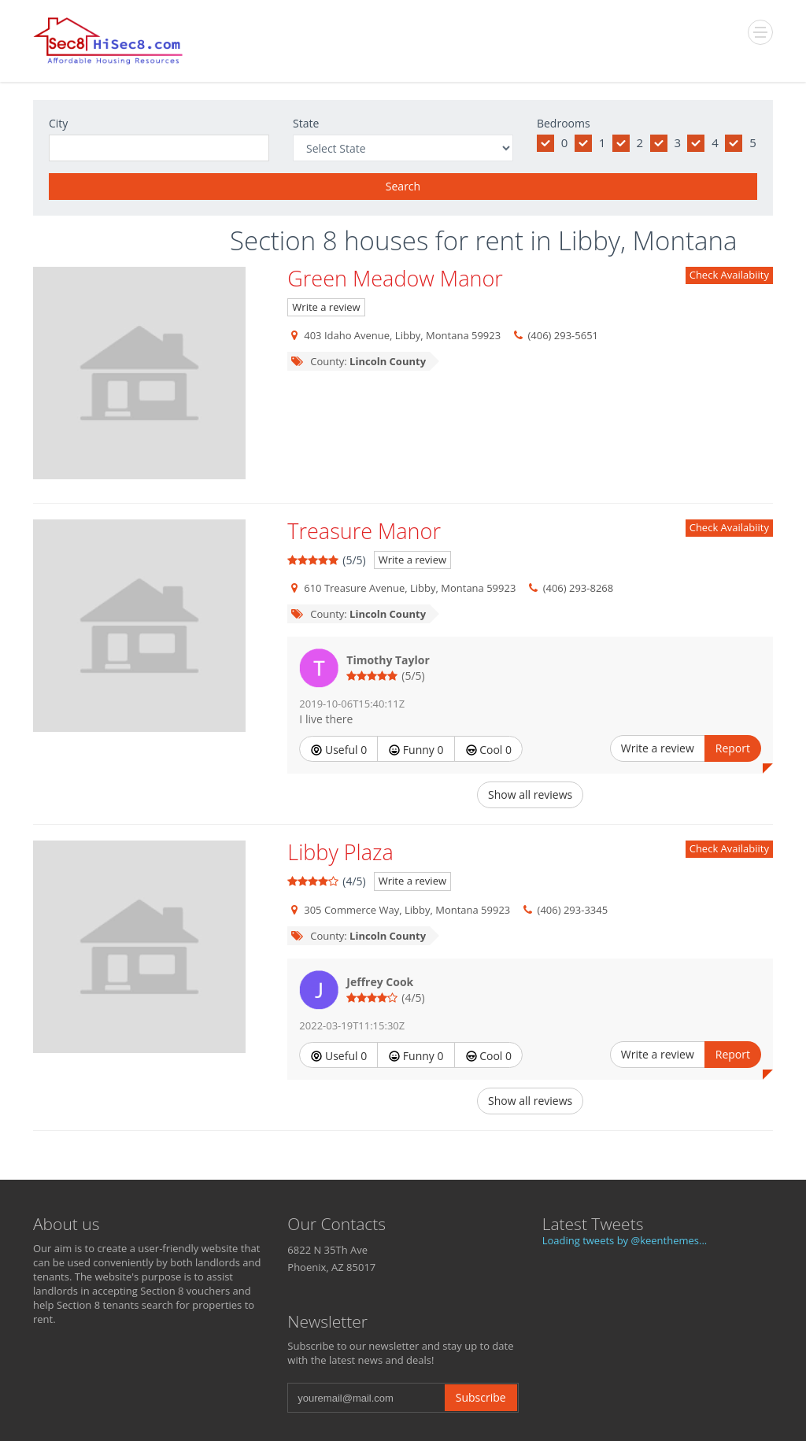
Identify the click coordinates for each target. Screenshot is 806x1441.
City (58, 123)
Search (403, 186)
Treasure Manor (364, 530)
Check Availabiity (729, 275)
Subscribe (481, 1397)
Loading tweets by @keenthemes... (625, 1240)
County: (358, 361)
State (306, 123)
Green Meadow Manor (394, 278)
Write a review (326, 307)
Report (732, 748)
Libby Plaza (340, 851)
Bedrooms (563, 123)
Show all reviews (530, 794)
